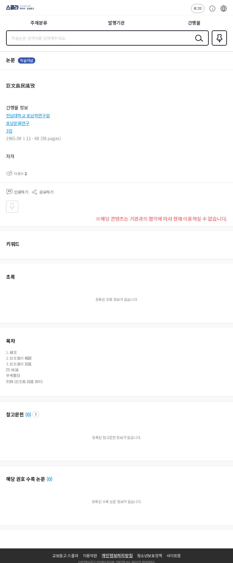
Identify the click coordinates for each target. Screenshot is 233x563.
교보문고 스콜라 (65, 555)
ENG (223, 11)
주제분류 (38, 22)
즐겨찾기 (218, 45)
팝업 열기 (36, 414)
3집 (9, 131)
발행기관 (116, 22)
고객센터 (211, 11)
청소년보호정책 (149, 555)
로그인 (198, 8)
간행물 (194, 22)
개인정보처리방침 (116, 555)
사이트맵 (173, 555)
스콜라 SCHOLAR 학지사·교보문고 (18, 9)
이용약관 (90, 555)
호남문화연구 (17, 123)
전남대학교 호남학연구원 (28, 115)
